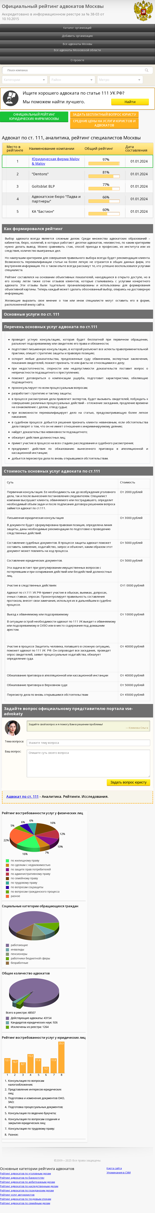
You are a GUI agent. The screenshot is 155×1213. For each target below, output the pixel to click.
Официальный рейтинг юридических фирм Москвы (31, 116)
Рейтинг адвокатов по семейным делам (25, 1207)
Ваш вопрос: (13, 755)
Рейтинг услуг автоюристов (17, 1199)
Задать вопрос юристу (128, 787)
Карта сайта (114, 1172)
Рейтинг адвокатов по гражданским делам (27, 1194)
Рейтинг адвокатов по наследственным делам (29, 1190)
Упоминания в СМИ (119, 1176)
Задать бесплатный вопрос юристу (94, 116)
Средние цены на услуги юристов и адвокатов (31, 127)
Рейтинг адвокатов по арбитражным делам (27, 1186)
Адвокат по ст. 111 (22, 800)
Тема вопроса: (14, 745)
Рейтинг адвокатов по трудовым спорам (25, 1203)
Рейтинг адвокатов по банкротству (22, 1182)
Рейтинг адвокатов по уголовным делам (25, 1177)
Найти (130, 101)
